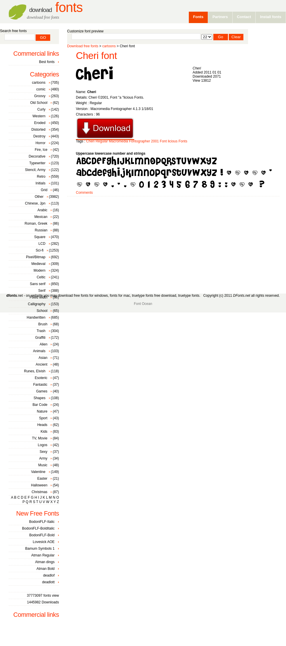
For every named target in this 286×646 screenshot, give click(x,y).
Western (38, 116)
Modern (40, 270)
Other (39, 197)
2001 (155, 141)
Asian (43, 358)
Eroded (40, 123)
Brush (42, 324)
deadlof (49, 575)
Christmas (39, 492)
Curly (41, 109)
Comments (84, 193)
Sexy (44, 452)
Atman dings (45, 562)
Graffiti (40, 338)
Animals (39, 351)
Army (43, 458)
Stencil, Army (35, 170)
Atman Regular (43, 555)
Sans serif (37, 284)
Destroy (39, 136)
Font (163, 141)
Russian (41, 230)
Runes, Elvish (34, 371)
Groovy (40, 96)
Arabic (42, 210)
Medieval (39, 264)
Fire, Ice (41, 150)
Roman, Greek (36, 223)
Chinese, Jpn (35, 203)
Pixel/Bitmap (36, 257)
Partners (220, 17)
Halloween (39, 485)
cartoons (109, 46)
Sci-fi (39, 250)
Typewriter (37, 163)
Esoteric (41, 378)
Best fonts (47, 62)
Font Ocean (143, 304)
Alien (44, 344)
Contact (244, 17)
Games (42, 391)
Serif (42, 291)
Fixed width (39, 297)
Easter (42, 478)
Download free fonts (82, 46)
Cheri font (96, 55)
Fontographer (139, 141)
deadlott (48, 582)
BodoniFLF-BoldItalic (38, 528)
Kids (44, 431)
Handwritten (36, 317)
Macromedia (118, 141)
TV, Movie (39, 438)
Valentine (38, 472)
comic (40, 89)
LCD (42, 244)
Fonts (56, 7)
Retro (41, 176)
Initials (41, 183)
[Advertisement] (141, 243)
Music (42, 465)
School (42, 311)
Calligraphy (37, 304)
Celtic (41, 277)
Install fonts (270, 17)
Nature (42, 411)
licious (172, 141)
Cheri (90, 141)
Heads (42, 425)
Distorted (39, 130)
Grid (44, 190)
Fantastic (40, 385)
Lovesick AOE (44, 542)
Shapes (40, 398)
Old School (39, 103)
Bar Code (40, 405)
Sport (43, 418)
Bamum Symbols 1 (40, 549)
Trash (40, 331)
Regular (101, 141)
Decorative (37, 156)
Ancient (41, 364)
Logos (43, 445)
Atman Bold (45, 569)
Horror (41, 143)
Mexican (41, 217)
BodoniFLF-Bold (42, 535)
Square (40, 237)
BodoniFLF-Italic (42, 522)
